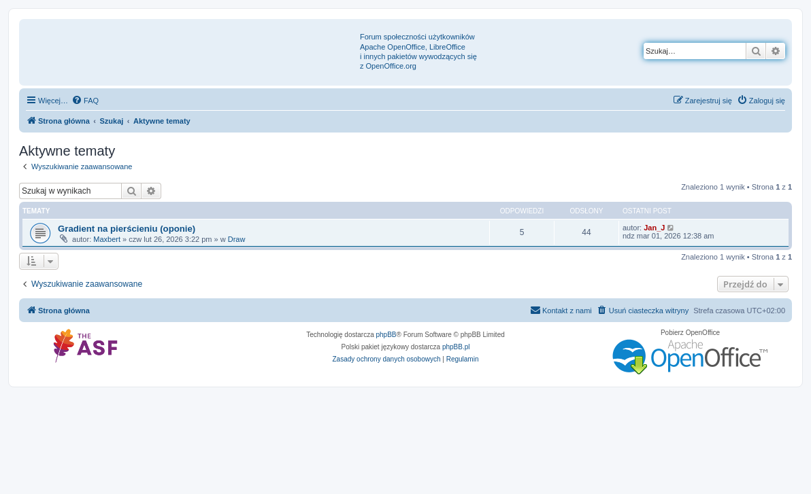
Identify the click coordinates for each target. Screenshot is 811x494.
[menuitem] (85, 100)
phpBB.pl (456, 347)
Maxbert (106, 239)
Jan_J (654, 228)
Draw (237, 239)
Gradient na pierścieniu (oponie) (126, 229)
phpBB (386, 334)
